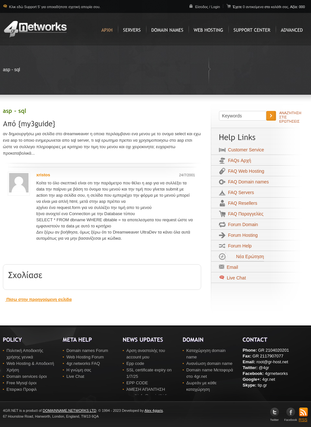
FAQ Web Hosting (244, 171)
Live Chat (235, 277)
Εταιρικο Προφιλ (21, 389)
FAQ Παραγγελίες (244, 213)
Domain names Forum (87, 350)
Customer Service (244, 149)
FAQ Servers (239, 192)
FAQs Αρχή (238, 160)
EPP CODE (137, 382)
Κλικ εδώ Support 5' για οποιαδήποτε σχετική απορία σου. (54, 7)
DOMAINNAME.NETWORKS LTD (69, 410)
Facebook (290, 418)
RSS (303, 417)
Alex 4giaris (153, 410)
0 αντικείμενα (253, 7)
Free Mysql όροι (21, 382)
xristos (43, 174)
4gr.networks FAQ (83, 363)
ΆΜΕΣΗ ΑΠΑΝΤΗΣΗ (145, 389)
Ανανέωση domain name (209, 363)
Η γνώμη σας (78, 369)
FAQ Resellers (241, 203)
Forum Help (238, 245)
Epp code (135, 363)
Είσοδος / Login (207, 7)
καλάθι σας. (280, 7)
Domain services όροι (26, 376)
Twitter (274, 418)
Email (231, 267)
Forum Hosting (241, 235)
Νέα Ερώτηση (244, 256)
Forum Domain (241, 224)
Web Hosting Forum (85, 357)
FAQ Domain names (247, 181)
